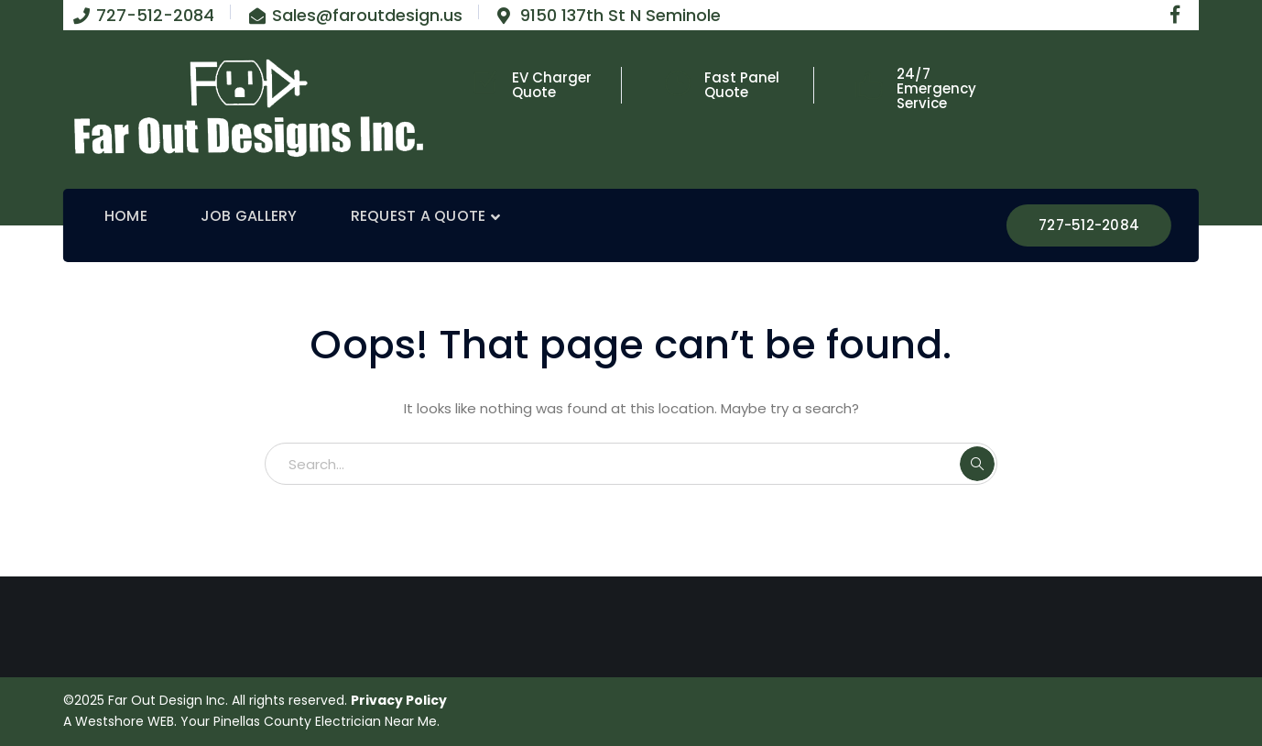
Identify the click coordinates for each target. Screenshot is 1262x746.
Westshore (109, 721)
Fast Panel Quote (741, 85)
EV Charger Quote (552, 85)
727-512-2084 (1089, 225)
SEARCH (977, 463)
